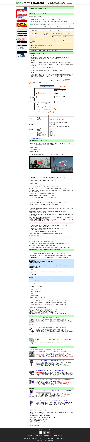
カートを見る (20, 21)
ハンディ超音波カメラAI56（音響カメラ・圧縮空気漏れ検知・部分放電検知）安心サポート (54, 351)
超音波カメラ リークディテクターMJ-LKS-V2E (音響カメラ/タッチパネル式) (51, 400)
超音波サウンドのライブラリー (35, 47)
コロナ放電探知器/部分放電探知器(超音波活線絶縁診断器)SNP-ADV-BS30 (51, 327)
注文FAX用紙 (20, 35)
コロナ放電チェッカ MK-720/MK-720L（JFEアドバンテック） (48, 338)
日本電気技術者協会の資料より (36, 138)
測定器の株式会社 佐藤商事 (33, 435)
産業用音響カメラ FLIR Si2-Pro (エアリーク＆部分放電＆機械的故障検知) (51, 370)
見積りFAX (20, 33)
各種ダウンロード (21, 51)
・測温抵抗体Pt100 (20, 17)
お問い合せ (19, 31)
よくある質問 (19, 42)
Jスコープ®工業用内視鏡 (21, 12)
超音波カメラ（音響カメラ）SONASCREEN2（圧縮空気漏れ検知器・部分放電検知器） (54, 379)
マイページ (20, 45)
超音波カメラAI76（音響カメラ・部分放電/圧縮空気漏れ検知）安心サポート (51, 360)
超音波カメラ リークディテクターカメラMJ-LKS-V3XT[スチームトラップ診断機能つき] (54, 390)
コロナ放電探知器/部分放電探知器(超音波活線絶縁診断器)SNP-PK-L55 (50, 317)
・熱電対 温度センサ (20, 16)
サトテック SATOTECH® (21, 11)
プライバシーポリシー (48, 429)
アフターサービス (20, 50)
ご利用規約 (40, 429)
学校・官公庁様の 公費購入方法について (21, 48)
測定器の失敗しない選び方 (22, 19)
